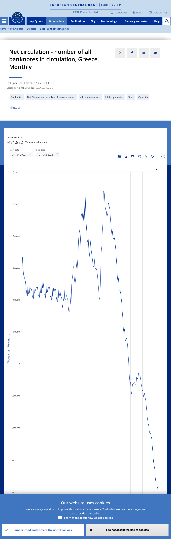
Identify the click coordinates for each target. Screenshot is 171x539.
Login (139, 12)
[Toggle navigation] (4, 21)
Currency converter (136, 21)
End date (40, 150)
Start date (14, 150)
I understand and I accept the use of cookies (43, 530)
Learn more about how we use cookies (88, 518)
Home (3, 28)
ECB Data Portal (85, 12)
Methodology (109, 21)
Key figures (36, 21)
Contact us (160, 12)
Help (157, 21)
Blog (93, 21)
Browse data (56, 21)
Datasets (31, 28)
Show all (15, 108)
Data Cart (121, 12)
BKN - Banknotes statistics (54, 28)
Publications (78, 21)
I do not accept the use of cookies (127, 530)
